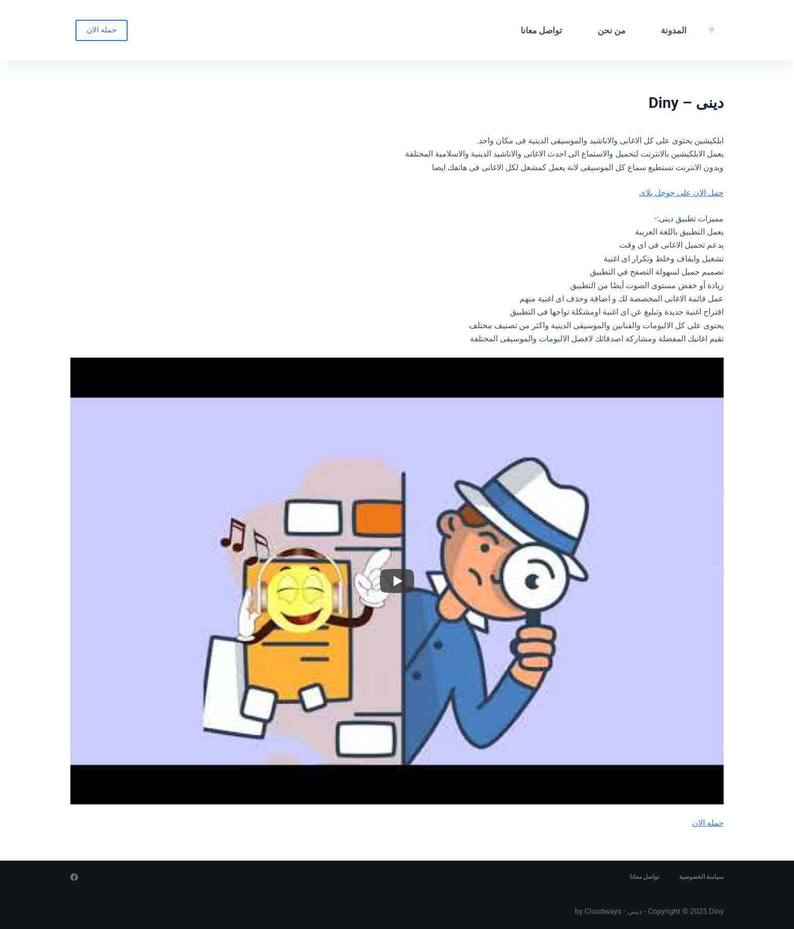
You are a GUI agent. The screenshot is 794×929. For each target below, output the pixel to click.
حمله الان (101, 29)
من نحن (611, 30)
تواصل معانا (541, 30)
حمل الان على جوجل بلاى (681, 193)
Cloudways (602, 911)
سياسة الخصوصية (701, 876)
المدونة (674, 30)
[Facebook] (74, 877)
